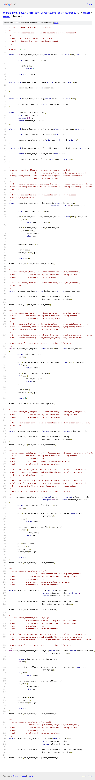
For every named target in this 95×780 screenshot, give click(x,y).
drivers (86, 12)
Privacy (23, 776)
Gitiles (15, 776)
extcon (6, 16)
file (56, 23)
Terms (30, 776)
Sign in (89, 4)
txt (84, 776)
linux (21, 12)
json (90, 776)
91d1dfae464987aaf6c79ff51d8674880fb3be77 (52, 12)
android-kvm (10, 12)
